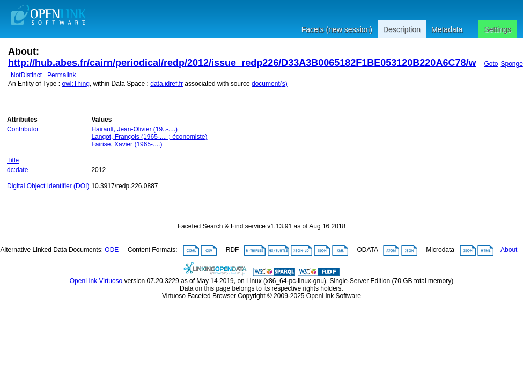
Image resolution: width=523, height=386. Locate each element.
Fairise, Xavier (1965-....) (126, 144)
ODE (112, 250)
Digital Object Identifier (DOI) (48, 186)
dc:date (17, 170)
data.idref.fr (166, 83)
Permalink (61, 75)
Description (402, 29)
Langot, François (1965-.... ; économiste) (149, 136)
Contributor (23, 129)
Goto (491, 64)
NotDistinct (26, 75)
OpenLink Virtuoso (96, 281)
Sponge (511, 64)
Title (13, 160)
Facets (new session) (336, 29)
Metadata (446, 29)
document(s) (270, 83)
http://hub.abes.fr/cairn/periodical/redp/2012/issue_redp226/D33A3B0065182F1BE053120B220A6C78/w (242, 62)
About (508, 250)
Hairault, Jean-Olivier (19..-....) (134, 129)
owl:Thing (76, 83)
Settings (497, 29)
